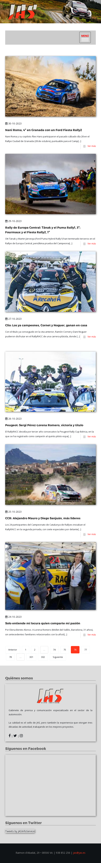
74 (54, 649)
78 (10, 657)
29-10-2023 (13, 221)
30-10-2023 (13, 123)
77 (85, 649)
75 (65, 649)
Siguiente (58, 657)
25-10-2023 (13, 511)
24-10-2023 (13, 616)
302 (43, 657)
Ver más (91, 146)
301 (31, 657)
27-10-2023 (13, 318)
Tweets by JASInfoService (20, 831)
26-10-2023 (13, 418)
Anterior (12, 649)
